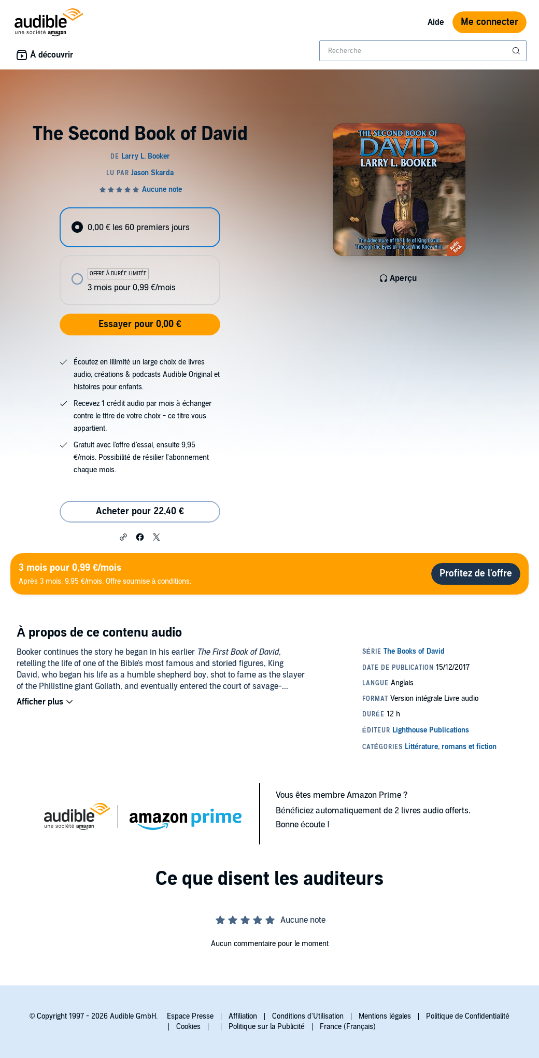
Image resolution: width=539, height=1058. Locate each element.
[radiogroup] (140, 256)
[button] (123, 536)
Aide (436, 22)
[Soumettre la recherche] (517, 50)
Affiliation (243, 1016)
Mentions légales (385, 1016)
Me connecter (489, 22)
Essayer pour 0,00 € (139, 324)
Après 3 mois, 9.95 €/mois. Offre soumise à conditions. (105, 573)
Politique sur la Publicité (267, 1026)
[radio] (140, 227)
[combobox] (423, 50)
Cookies (188, 1026)
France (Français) (348, 1026)
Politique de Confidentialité (467, 1016)
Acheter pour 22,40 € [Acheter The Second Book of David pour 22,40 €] (140, 511)
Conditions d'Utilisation (308, 1016)
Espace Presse (190, 1016)
